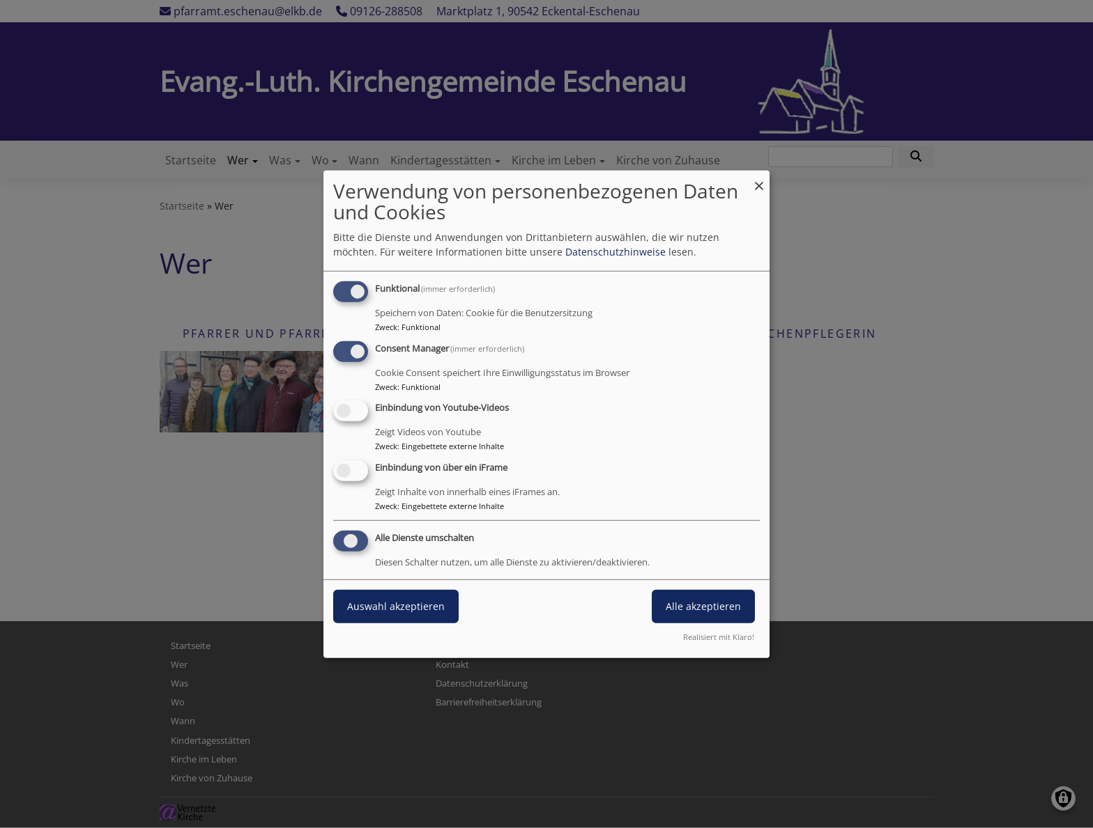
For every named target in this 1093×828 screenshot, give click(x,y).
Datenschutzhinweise (615, 251)
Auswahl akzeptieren (396, 606)
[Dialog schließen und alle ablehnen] (759, 178)
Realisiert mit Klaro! (718, 637)
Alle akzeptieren (703, 606)
